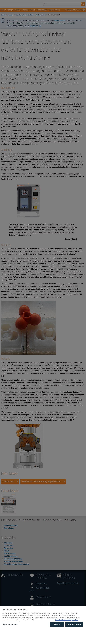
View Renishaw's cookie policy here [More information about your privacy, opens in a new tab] (66, 622)
